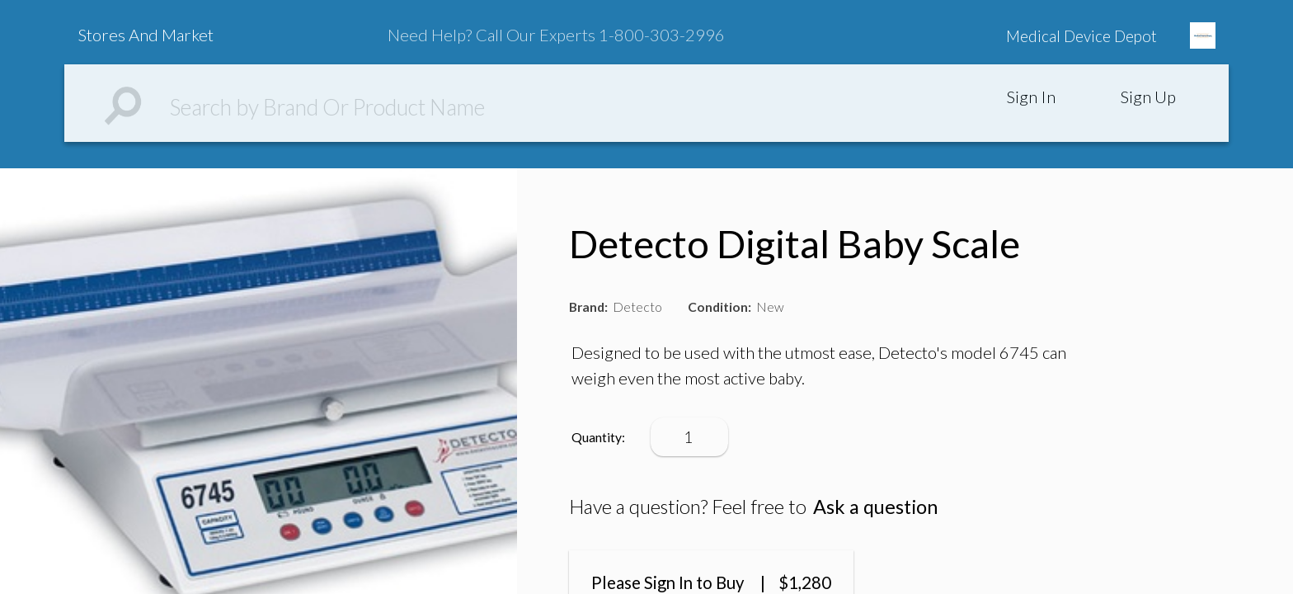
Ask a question (875, 506)
